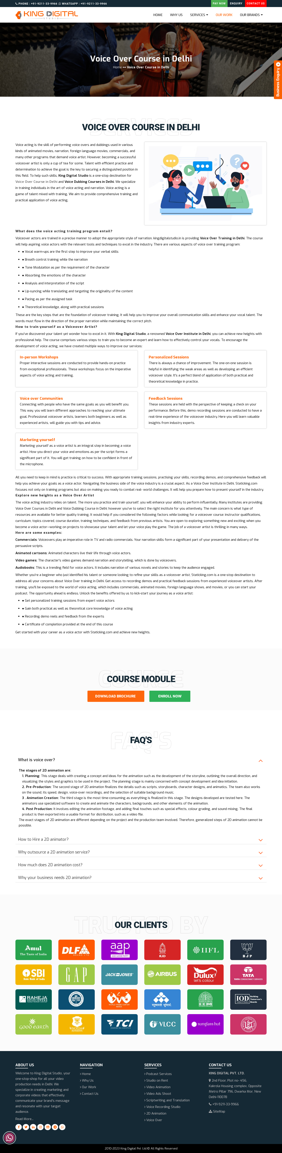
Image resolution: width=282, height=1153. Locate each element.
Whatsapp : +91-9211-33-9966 (83, 3)
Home (158, 15)
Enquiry (236, 3)
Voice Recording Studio (162, 1107)
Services (197, 15)
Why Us (176, 15)
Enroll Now (170, 696)
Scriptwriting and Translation (167, 1100)
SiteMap (217, 1111)
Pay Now (219, 3)
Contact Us (256, 3)
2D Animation (155, 1113)
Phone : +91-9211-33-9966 (36, 3)
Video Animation (157, 1087)
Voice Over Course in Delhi (36, 182)
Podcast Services (158, 1074)
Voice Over (153, 1120)
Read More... (24, 1119)
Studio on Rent (156, 1080)
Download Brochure (116, 696)
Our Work (224, 15)
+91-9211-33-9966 (224, 1104)
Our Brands (250, 15)
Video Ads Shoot (157, 1093)
